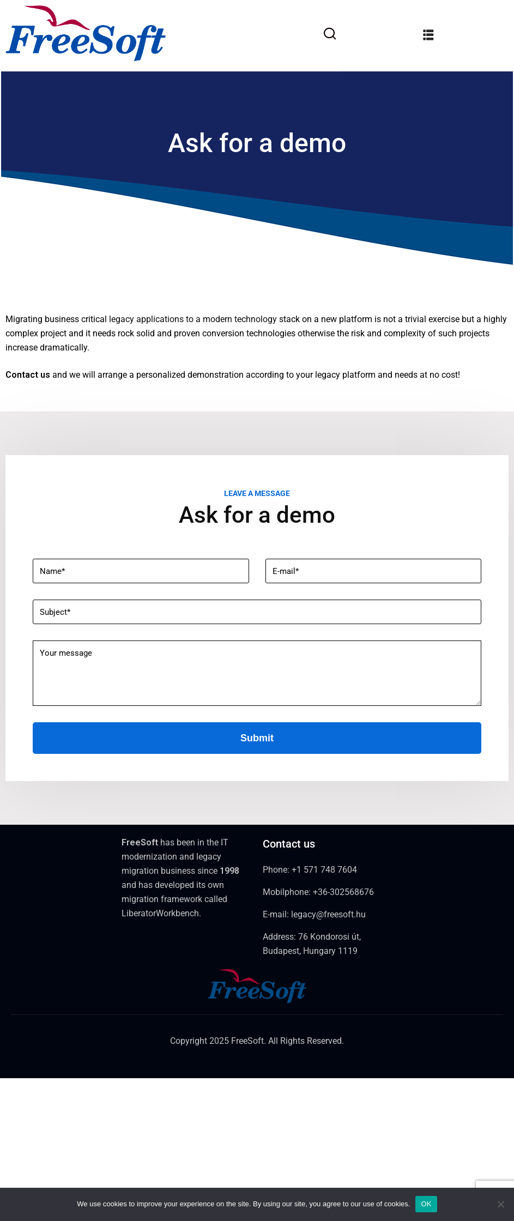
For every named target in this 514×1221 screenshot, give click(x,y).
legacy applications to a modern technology (193, 319)
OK (426, 1204)
